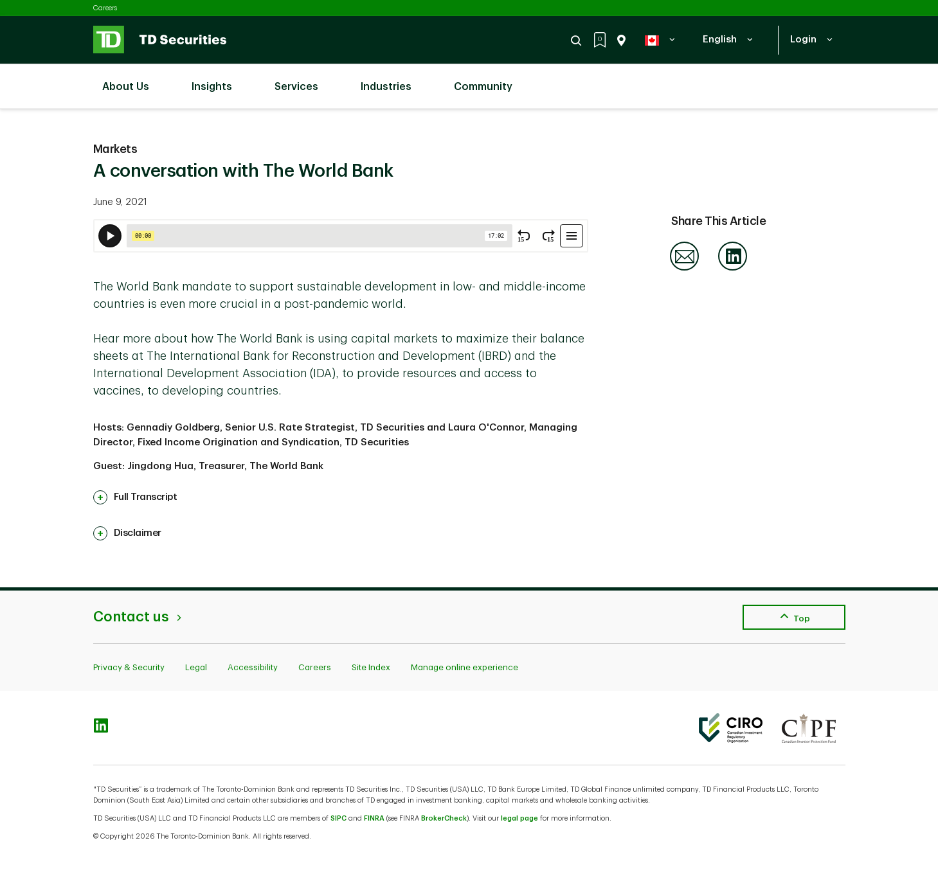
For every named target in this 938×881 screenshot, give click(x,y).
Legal (196, 667)
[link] (135, 497)
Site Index (371, 667)
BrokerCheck (444, 818)
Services (303, 79)
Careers (105, 8)
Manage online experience (464, 667)
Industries (392, 79)
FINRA (374, 818)
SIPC (338, 818)
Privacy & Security (129, 667)
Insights (218, 79)
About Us (132, 79)
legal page (519, 818)
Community (489, 79)
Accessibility (253, 667)
